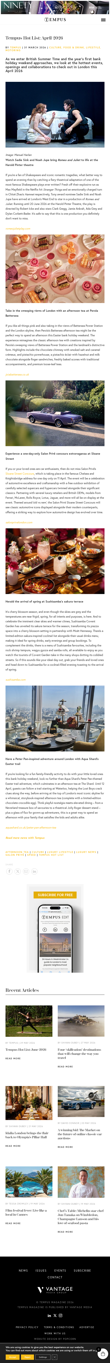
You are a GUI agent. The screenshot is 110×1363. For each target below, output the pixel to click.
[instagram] (60, 1316)
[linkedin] (49, 1316)
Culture (55, 47)
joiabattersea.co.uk (17, 374)
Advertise (86, 1327)
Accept (12, 1357)
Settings (43, 1357)
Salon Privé (15, 854)
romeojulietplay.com (18, 228)
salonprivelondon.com (19, 522)
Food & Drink (73, 47)
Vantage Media (81, 1307)
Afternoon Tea (17, 852)
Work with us (55, 1333)
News (23, 1270)
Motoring (13, 50)
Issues (41, 1270)
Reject (27, 1357)
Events (60, 1270)
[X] (55, 1316)
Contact (55, 1277)
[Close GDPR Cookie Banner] (54, 1357)
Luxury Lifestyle (60, 852)
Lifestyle (93, 47)
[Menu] (103, 20)
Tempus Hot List (51, 854)
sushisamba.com (15, 679)
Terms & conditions (59, 1327)
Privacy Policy (27, 1327)
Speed (31, 854)
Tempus (15, 47)
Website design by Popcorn (55, 1338)
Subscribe (82, 1270)
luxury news (86, 852)
